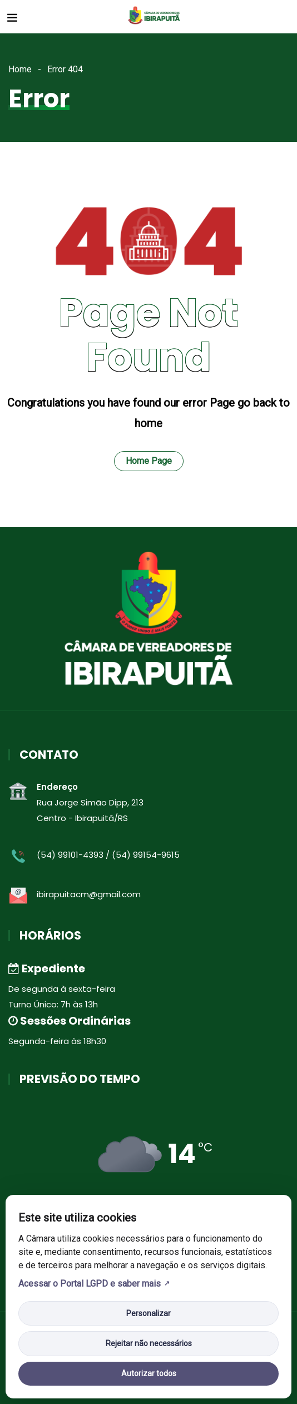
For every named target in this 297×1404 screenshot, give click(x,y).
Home (20, 69)
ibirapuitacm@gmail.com (89, 894)
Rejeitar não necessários (149, 1343)
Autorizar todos (148, 1373)
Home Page (149, 461)
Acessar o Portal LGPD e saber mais (89, 1283)
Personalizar (148, 1313)
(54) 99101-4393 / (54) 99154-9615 (108, 855)
